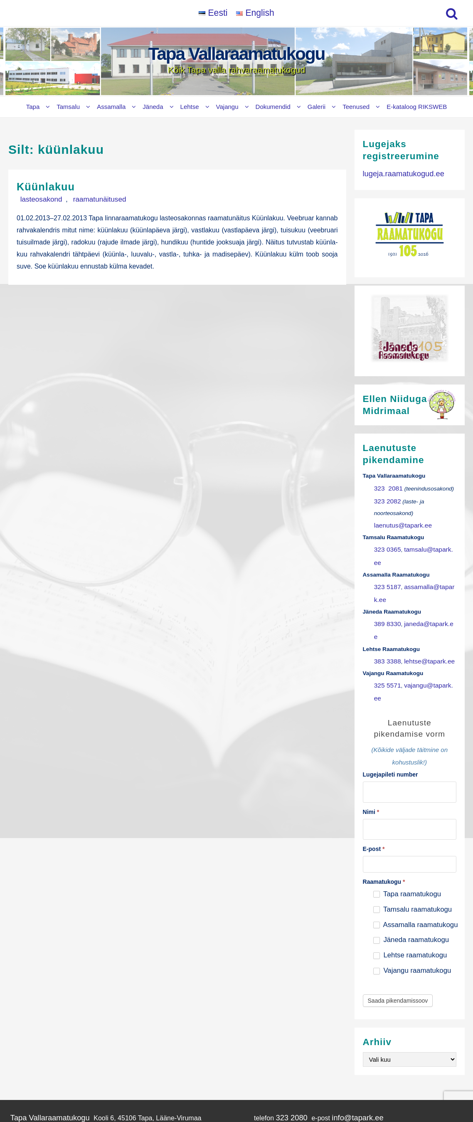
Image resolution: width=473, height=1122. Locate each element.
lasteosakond (36, 198)
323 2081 (386, 487)
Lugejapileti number (390, 709)
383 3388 (386, 611)
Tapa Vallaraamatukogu (236, 54)
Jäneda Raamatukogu (39, 1075)
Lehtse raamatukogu (410, 886)
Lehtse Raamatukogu (38, 1083)
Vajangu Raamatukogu (40, 1091)
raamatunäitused (84, 198)
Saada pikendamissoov (398, 932)
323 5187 (386, 566)
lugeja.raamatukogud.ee (398, 172)
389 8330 (386, 589)
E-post (374, 780)
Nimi (371, 745)
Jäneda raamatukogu (411, 871)
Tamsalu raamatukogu (412, 840)
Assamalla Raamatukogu (43, 1066)
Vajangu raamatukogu (412, 902)
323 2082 (386, 498)
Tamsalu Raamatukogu (44, 1057)
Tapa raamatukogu (407, 825)
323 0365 (386, 543)
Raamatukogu (384, 812)
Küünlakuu (51, 186)
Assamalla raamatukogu (415, 856)
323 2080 (280, 1048)
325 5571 (386, 634)
